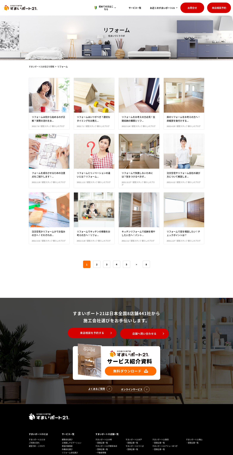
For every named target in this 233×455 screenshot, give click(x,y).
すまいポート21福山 (194, 444)
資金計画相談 (67, 451)
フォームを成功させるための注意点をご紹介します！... (48, 187)
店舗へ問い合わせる (147, 352)
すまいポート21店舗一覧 (107, 438)
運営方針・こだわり (37, 451)
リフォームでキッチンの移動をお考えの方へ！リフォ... (93, 251)
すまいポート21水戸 (134, 444)
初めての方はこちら (106, 8)
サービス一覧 (135, 7)
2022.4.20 (171, 132)
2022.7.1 (81, 132)
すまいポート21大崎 (103, 444)
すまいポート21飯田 (160, 444)
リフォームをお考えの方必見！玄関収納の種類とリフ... (138, 124)
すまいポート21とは (38, 438)
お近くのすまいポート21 (162, 7)
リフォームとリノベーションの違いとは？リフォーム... (93, 187)
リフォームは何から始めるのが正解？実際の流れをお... (48, 124)
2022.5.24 (126, 132)
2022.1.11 (81, 194)
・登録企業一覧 (101, 447)
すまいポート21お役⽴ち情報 (42, 66)
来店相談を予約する (90, 352)
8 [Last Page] (147, 283)
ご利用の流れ (34, 447)
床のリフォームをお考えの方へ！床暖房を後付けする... (182, 124)
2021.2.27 (171, 259)
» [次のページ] (136, 282)
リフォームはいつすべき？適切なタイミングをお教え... (93, 124)
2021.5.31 (36, 259)
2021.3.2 (126, 259)
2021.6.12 (171, 194)
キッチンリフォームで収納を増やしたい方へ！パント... (138, 251)
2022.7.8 (36, 132)
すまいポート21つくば (135, 451)
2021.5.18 (81, 259)
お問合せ (192, 8)
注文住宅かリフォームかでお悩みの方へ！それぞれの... (48, 251)
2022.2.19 (36, 194)
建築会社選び (67, 444)
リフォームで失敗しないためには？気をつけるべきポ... (138, 187)
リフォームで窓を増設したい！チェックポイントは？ (183, 251)
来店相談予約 (219, 8)
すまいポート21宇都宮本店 (106, 451)
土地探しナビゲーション (71, 447)
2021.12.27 (127, 194)
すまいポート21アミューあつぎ (165, 451)
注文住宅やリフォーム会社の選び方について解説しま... (183, 187)
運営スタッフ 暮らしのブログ (52, 132)
